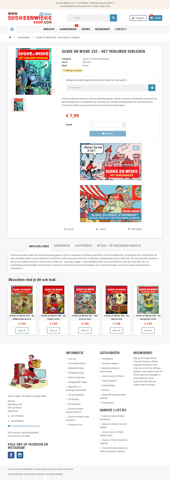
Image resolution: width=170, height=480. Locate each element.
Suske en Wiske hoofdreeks (96, 59)
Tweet (101, 229)
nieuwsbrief (144, 368)
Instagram (20, 455)
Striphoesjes (108, 402)
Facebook (11, 455)
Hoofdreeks (107, 359)
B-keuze (106, 390)
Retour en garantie (76, 377)
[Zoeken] (92, 17)
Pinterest (135, 229)
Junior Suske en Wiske (113, 376)
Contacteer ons (75, 424)
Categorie (66, 59)
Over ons (72, 359)
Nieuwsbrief (102, 29)
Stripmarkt (107, 394)
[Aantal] (106, 124)
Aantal (69, 124)
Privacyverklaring (76, 394)
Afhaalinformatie (76, 372)
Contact (121, 29)
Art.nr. (65, 62)
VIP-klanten (73, 399)
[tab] (39, 245)
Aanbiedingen (108, 385)
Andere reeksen (109, 380)
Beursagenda (74, 404)
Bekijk (22, 330)
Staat (64, 65)
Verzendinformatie (76, 363)
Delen (69, 229)
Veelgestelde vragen (77, 382)
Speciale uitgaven (110, 363)
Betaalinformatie (76, 368)
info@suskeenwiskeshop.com (25, 426)
